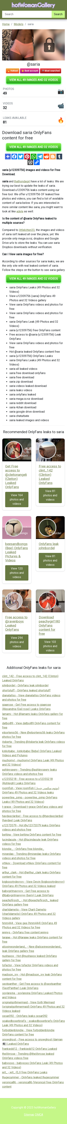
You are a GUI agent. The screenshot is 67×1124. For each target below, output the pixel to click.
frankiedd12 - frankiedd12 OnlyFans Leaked (29, 1048)
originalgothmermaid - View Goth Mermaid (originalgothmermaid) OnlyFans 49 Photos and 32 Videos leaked (33, 1007)
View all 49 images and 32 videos (33, 80)
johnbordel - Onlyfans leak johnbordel (25, 685)
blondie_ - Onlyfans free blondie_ (23, 849)
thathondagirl (22, 181)
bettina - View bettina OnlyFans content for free (31, 834)
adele (19, 211)
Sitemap (29, 1114)
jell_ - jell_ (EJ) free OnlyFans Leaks (24, 1072)
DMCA (39, 1114)
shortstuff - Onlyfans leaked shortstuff (26, 690)
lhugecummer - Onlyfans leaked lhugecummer (30, 1077)
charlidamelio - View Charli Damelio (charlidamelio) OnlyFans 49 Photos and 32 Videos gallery (29, 914)
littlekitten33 (27, 230)
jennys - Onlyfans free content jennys (25, 932)
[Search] (27, 14)
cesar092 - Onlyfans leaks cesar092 (25, 1016)
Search (58, 14)
